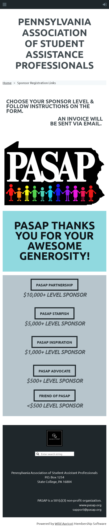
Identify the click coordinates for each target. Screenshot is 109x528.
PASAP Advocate (54, 371)
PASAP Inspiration (54, 342)
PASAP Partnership (54, 285)
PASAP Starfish (54, 313)
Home (7, 83)
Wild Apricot (64, 523)
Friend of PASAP (54, 395)
